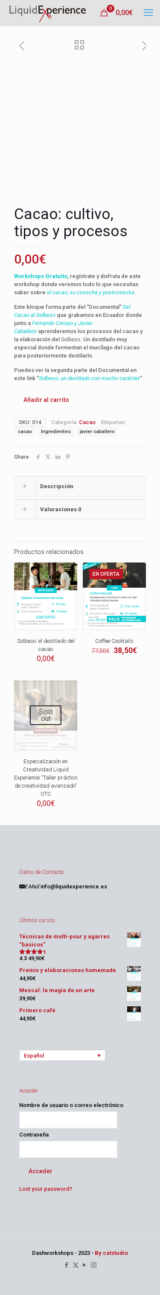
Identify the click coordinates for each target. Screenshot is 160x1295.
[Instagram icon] (93, 1265)
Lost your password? (45, 1189)
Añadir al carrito (46, 399)
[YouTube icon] (84, 1265)
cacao (25, 431)
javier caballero (97, 431)
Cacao (87, 422)
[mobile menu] (148, 13)
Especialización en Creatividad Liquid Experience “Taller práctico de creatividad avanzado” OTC (45, 777)
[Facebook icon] (67, 1265)
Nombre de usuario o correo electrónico (71, 1105)
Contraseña (34, 1134)
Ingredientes (56, 431)
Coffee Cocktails (114, 641)
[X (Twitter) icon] (76, 1265)
